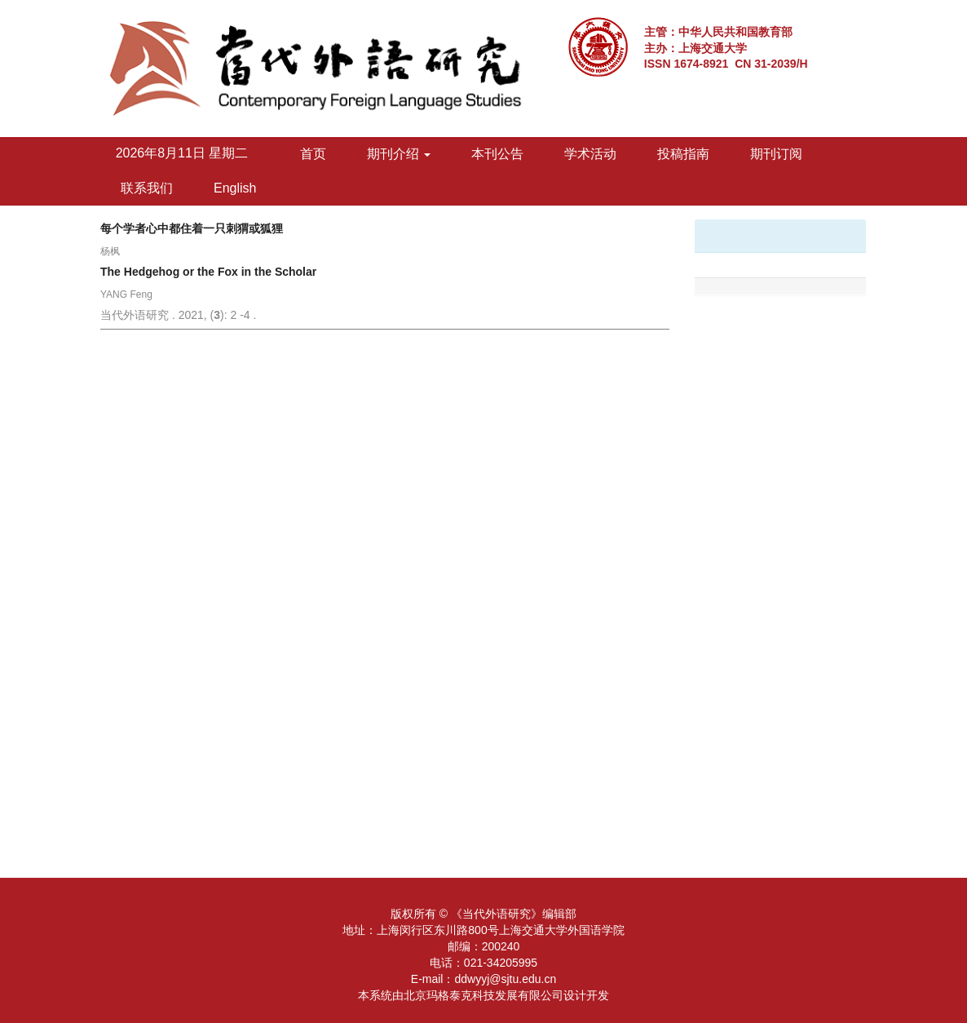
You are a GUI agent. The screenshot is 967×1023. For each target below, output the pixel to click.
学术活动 (590, 154)
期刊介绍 (399, 154)
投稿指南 (683, 154)
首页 (313, 154)
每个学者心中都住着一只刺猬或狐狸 (191, 228)
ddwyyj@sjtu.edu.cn (505, 978)
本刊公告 (497, 154)
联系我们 (147, 188)
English (235, 188)
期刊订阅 (776, 154)
